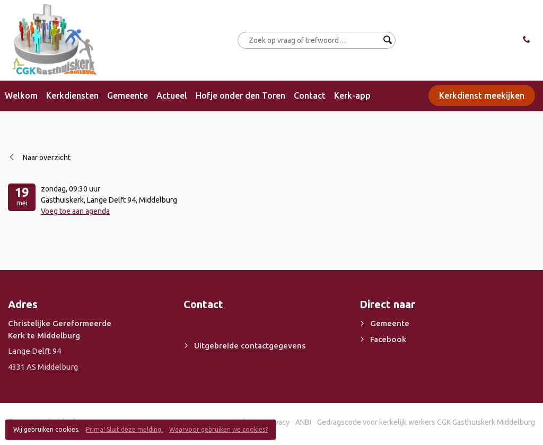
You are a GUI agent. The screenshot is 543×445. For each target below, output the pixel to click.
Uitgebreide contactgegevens (249, 345)
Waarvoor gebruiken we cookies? (218, 429)
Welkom (21, 95)
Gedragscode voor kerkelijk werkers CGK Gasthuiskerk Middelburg (426, 422)
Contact (310, 95)
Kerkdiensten (72, 95)
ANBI (303, 422)
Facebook (388, 339)
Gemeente (127, 95)
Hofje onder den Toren (240, 95)
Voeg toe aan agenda (75, 211)
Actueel (171, 95)
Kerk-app (352, 95)
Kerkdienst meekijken (481, 95)
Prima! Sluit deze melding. (124, 429)
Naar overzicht (47, 157)
